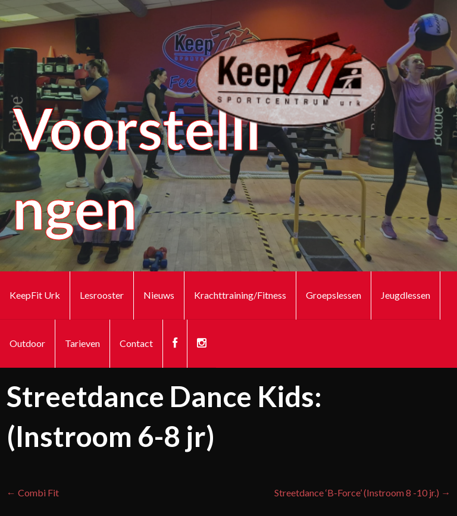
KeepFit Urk (35, 295)
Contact (136, 343)
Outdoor (27, 343)
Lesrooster (102, 295)
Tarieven (82, 343)
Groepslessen (333, 295)
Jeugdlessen (405, 295)
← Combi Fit (33, 492)
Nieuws (158, 295)
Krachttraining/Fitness (240, 295)
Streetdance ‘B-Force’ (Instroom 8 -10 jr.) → (362, 492)
